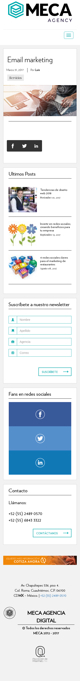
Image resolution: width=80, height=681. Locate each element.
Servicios (15, 78)
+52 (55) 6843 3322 (25, 520)
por (35, 70)
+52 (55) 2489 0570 (25, 513)
